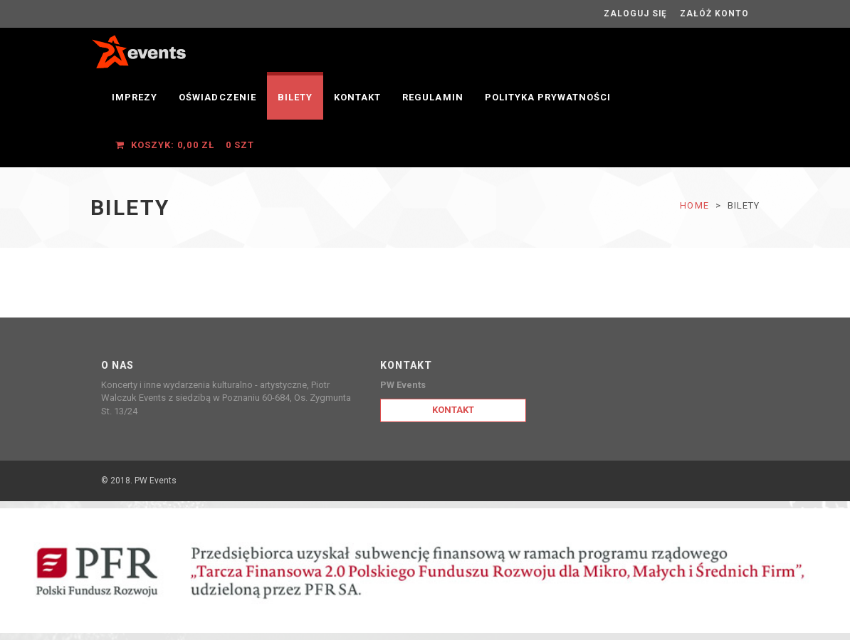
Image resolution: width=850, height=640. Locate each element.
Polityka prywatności (548, 97)
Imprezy (134, 97)
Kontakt (357, 97)
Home (694, 205)
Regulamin (432, 97)
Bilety (295, 97)
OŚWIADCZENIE (217, 97)
